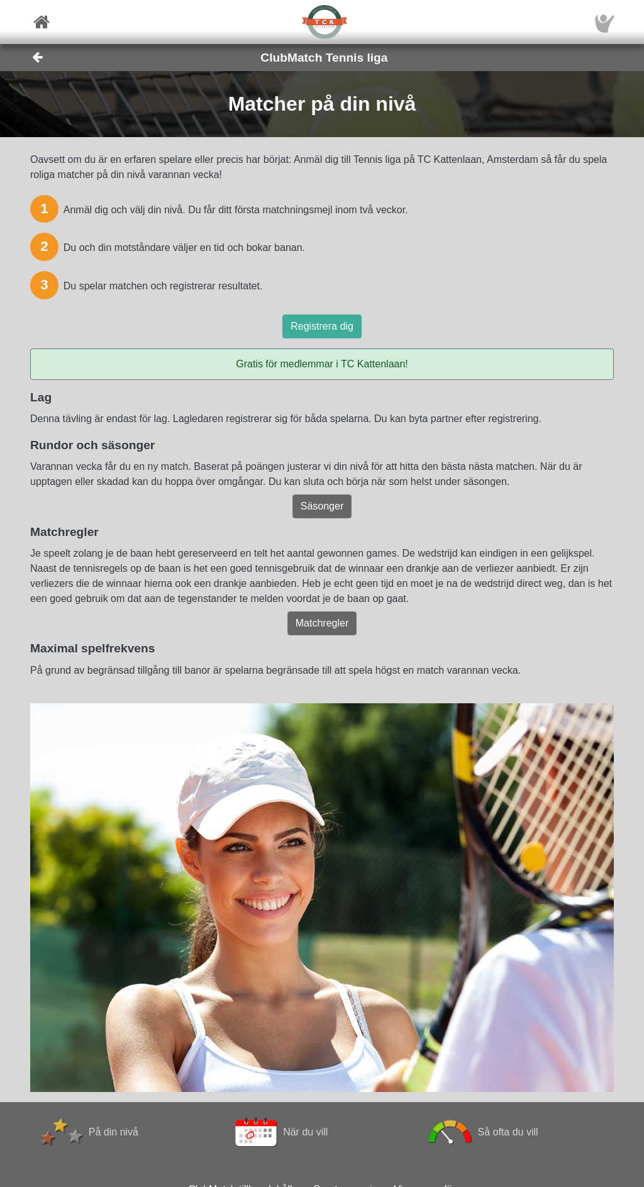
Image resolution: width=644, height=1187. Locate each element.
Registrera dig (322, 326)
